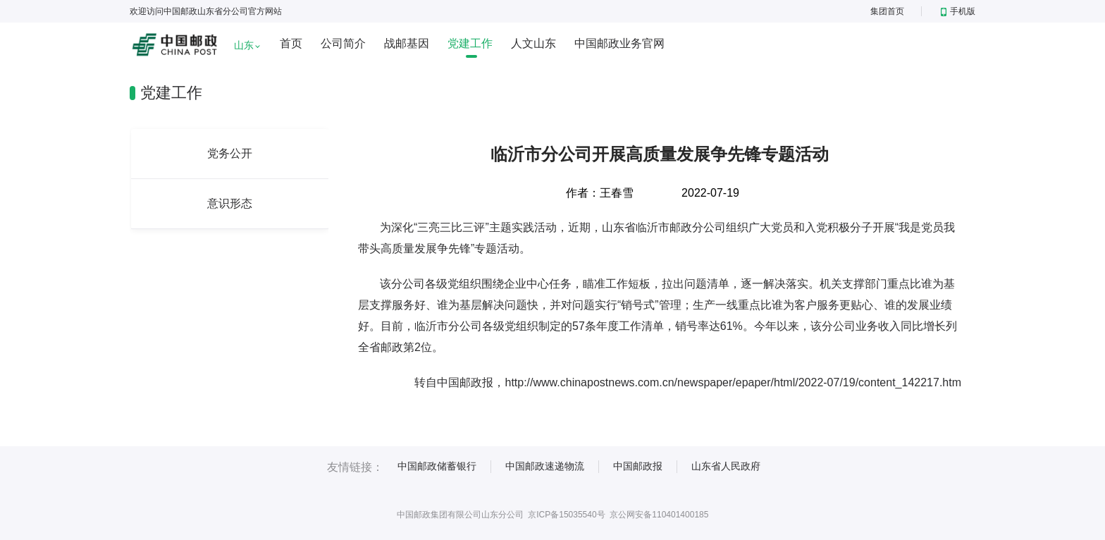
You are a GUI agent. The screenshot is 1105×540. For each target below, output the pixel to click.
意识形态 (229, 203)
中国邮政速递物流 (544, 466)
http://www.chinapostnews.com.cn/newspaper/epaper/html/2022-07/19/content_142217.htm (733, 382)
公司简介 (343, 43)
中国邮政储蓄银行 (436, 466)
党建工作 (470, 43)
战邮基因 (406, 43)
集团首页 (887, 11)
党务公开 (229, 153)
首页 (291, 43)
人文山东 (533, 43)
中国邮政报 (637, 466)
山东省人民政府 (725, 466)
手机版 (958, 11)
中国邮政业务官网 (619, 43)
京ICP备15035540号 (566, 515)
